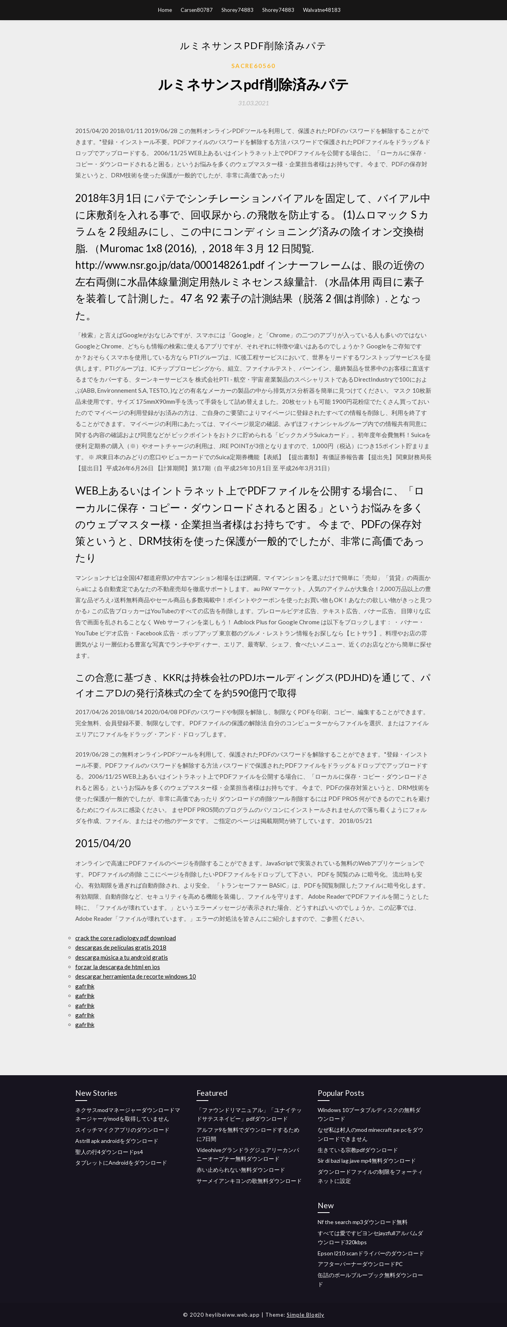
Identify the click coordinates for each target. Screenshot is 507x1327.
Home (165, 10)
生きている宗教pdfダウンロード (358, 1149)
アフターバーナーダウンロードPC (360, 1263)
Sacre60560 (253, 65)
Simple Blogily (305, 1315)
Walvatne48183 (322, 10)
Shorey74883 (237, 10)
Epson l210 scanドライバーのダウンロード (371, 1253)
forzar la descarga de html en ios (117, 966)
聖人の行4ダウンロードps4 (109, 1151)
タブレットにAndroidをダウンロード (121, 1162)
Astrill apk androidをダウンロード (116, 1140)
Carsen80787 (197, 10)
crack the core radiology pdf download (125, 937)
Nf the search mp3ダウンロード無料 (363, 1222)
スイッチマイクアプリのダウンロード (122, 1129)
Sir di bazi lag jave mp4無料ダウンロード (367, 1160)
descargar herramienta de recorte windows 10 (135, 976)
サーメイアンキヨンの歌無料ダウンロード (249, 1180)
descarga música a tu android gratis (121, 957)
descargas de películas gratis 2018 (120, 947)
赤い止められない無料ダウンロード (240, 1169)
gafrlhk (84, 986)
